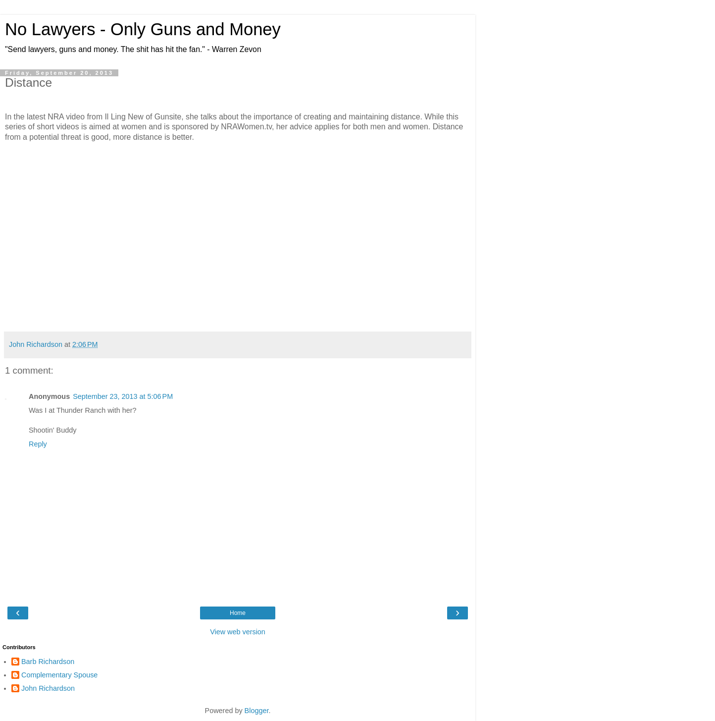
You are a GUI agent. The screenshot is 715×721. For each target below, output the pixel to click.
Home (238, 613)
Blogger (257, 711)
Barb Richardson (47, 662)
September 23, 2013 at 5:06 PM (123, 396)
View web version (237, 632)
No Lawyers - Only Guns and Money (143, 29)
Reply (38, 444)
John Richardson (48, 688)
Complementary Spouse (59, 675)
